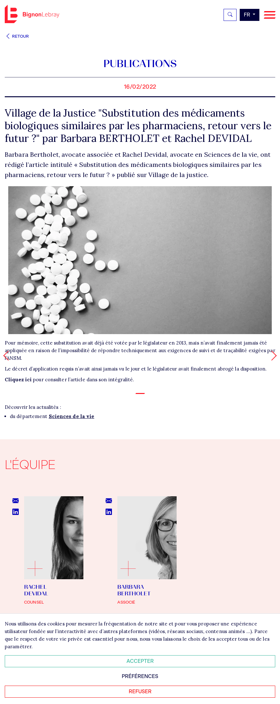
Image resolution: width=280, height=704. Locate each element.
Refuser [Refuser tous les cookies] (140, 691)
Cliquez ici (18, 380)
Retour (17, 36)
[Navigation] (269, 15)
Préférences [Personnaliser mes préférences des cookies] (140, 676)
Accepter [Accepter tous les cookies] (140, 661)
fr (247, 15)
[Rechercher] (230, 15)
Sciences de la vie (71, 416)
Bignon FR (32, 14)
